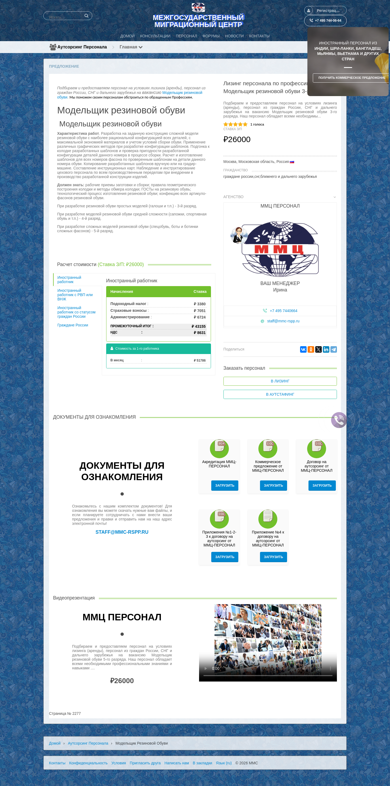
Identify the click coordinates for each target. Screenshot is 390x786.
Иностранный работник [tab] (69, 279)
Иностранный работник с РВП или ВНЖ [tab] (75, 294)
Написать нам (176, 763)
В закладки (202, 763)
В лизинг (280, 381)
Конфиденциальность (88, 763)
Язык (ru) (224, 763)
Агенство (279, 197)
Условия (118, 763)
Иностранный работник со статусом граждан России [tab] (76, 312)
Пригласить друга (145, 763)
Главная (131, 47)
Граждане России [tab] (72, 325)
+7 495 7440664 (284, 311)
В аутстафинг (280, 394)
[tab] (280, 262)
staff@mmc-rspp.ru (283, 321)
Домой (55, 743)
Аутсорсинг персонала (82, 47)
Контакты (57, 763)
